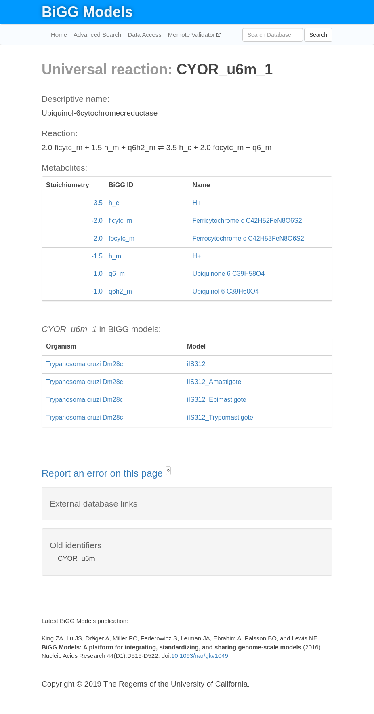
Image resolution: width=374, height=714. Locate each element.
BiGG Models (87, 12)
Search (318, 35)
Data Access (144, 34)
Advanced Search (97, 34)
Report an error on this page (104, 473)
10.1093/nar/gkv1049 (199, 655)
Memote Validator (192, 34)
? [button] (168, 471)
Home (59, 34)
